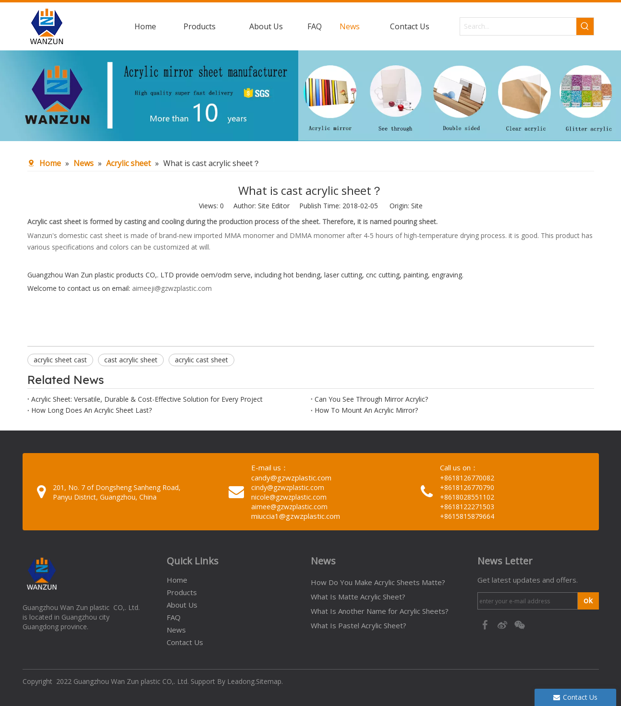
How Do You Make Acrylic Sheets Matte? (378, 582)
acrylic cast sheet (201, 359)
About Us (182, 605)
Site (417, 205)
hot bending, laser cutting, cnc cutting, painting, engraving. (373, 274)
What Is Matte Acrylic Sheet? (358, 596)
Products (182, 592)
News (176, 629)
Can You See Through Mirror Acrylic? (371, 399)
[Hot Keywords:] (585, 26)
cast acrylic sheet (131, 359)
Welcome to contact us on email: (79, 288)
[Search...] (518, 26)
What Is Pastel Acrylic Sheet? (358, 625)
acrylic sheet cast (60, 359)
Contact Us (185, 642)
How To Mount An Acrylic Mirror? (366, 410)
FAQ (174, 617)
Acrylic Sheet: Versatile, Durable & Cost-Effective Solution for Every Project (147, 399)
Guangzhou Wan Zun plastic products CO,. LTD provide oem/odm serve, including (155, 274)
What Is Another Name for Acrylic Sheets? (380, 611)
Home (177, 580)
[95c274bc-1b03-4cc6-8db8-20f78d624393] (310, 95)
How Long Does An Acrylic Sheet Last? (91, 410)
